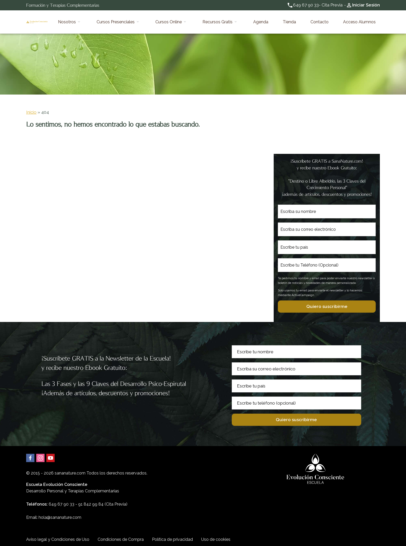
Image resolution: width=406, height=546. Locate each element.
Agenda (289, 20)
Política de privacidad (172, 535)
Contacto (332, 20)
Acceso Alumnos (363, 20)
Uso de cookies (215, 535)
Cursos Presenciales (169, 20)
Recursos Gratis (255, 20)
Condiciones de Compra (121, 535)
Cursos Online (214, 20)
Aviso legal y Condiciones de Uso (57, 535)
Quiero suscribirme (326, 302)
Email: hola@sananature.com (53, 514)
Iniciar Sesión (366, 5)
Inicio (31, 108)
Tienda (310, 20)
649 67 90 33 (306, 5)
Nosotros (129, 20)
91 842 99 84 (91, 500)
